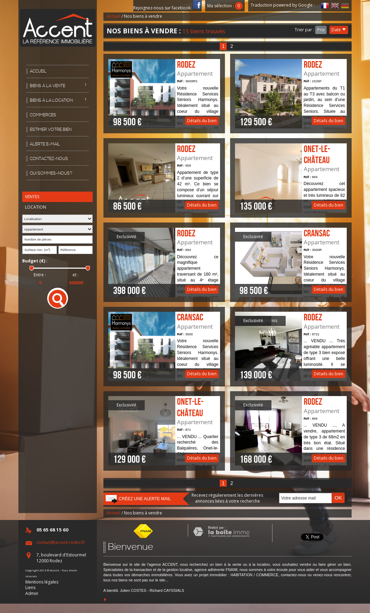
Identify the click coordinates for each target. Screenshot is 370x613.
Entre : (40, 275)
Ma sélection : (225, 6)
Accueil (38, 71)
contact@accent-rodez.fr (60, 542)
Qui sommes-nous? (51, 173)
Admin (31, 593)
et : (75, 275)
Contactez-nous (49, 158)
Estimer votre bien (51, 129)
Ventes (32, 197)
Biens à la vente (47, 86)
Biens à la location (51, 100)
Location (35, 207)
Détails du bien (164, 93)
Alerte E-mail (45, 144)
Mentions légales (41, 582)
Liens (30, 587)
